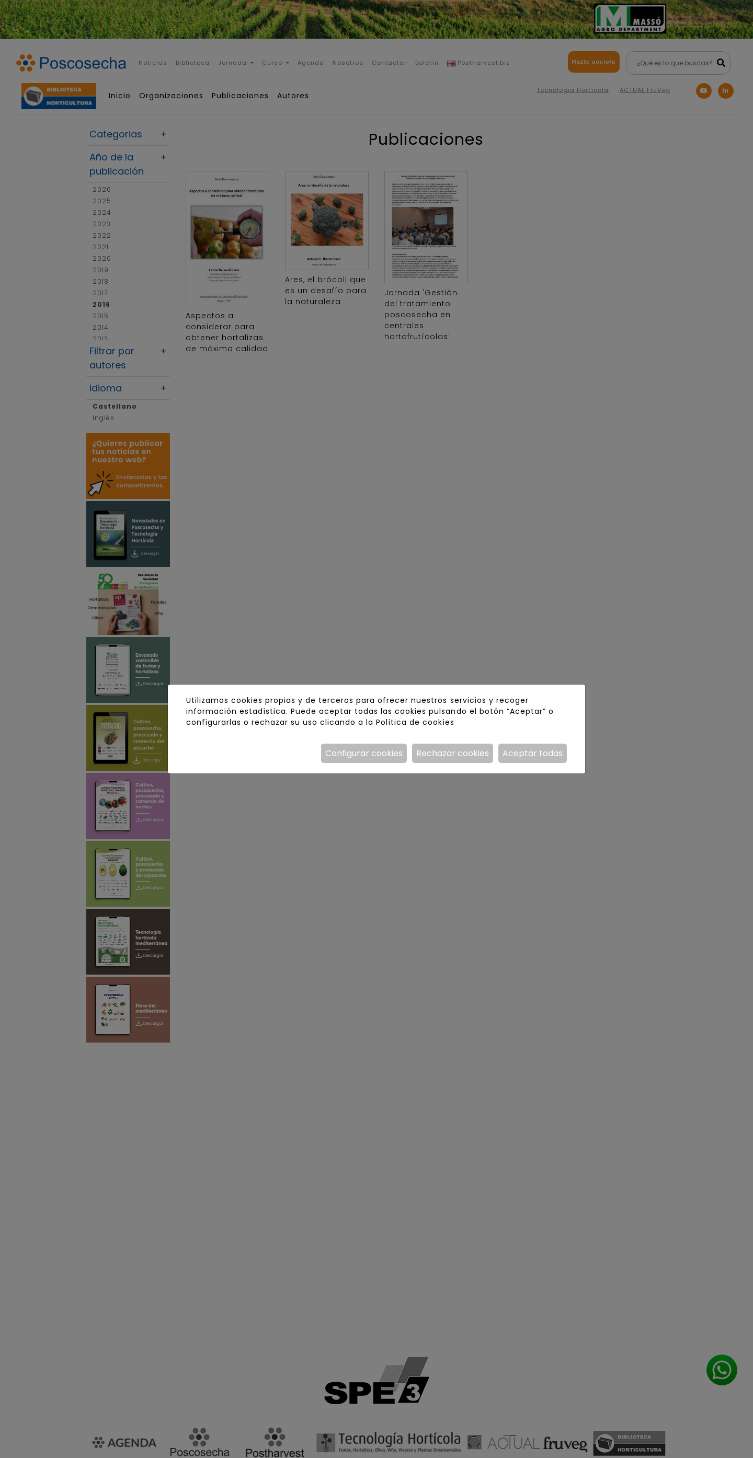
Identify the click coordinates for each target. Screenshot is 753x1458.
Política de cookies (415, 722)
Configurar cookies (364, 753)
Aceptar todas (533, 753)
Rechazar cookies (452, 753)
